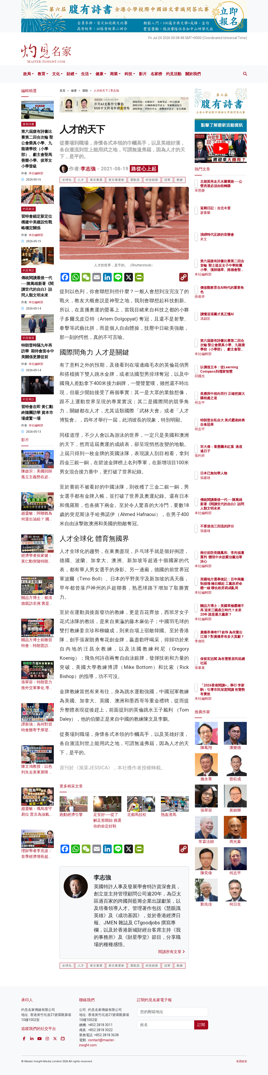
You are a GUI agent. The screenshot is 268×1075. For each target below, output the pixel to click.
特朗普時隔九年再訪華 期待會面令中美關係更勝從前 (37, 351)
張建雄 (226, 482)
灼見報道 (28, 338)
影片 (143, 74)
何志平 (226, 407)
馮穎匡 (226, 323)
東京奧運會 (116, 179)
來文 (224, 243)
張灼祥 (226, 460)
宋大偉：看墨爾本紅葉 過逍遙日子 (233, 451)
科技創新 (152, 179)
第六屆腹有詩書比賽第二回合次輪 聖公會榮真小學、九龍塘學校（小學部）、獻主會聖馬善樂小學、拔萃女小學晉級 (37, 148)
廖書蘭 (226, 217)
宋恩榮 (226, 195)
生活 (85, 74)
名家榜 (156, 74)
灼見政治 (28, 209)
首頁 (62, 90)
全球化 (67, 179)
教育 (41, 74)
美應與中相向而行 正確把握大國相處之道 (233, 398)
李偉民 (226, 645)
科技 (128, 74)
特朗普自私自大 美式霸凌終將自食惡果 (233, 424)
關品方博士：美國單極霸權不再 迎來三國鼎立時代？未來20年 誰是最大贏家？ (233, 614)
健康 (99, 74)
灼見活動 (173, 74)
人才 (81, 179)
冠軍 (167, 179)
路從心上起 (144, 169)
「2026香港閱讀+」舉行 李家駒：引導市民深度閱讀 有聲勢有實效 (233, 694)
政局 (27, 74)
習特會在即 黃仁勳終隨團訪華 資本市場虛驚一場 (37, 412)
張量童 (226, 672)
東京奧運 (96, 179)
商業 (114, 74)
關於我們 (193, 74)
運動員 (135, 179)
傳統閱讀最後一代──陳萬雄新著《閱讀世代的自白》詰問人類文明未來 (233, 508)
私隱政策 (241, 1061)
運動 (85, 90)
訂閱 (201, 1024)
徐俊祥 (226, 296)
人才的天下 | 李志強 (106, 90)
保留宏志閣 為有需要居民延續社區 (233, 663)
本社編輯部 (36, 173)
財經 (70, 74)
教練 (180, 179)
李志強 (88, 169)
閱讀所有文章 (171, 951)
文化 (56, 74)
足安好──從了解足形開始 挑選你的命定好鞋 (107, 814)
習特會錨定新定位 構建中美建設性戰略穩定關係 (36, 222)
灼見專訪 (28, 270)
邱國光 (226, 380)
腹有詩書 (28, 124)
